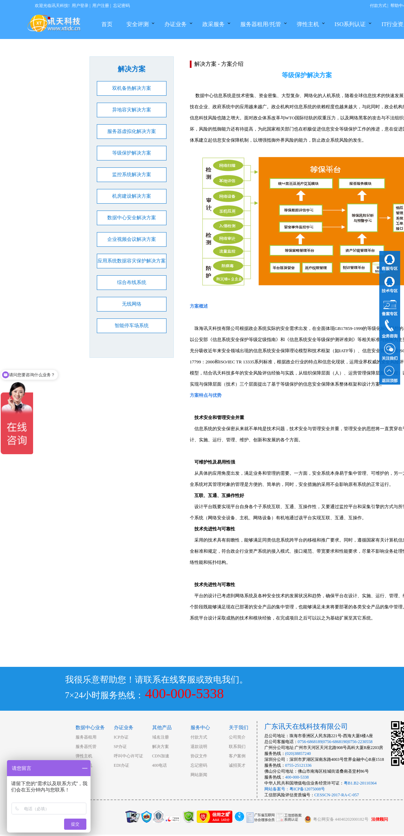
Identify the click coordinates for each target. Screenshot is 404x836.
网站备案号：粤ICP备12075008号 (294, 789)
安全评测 (137, 24)
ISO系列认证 (350, 24)
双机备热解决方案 (131, 88)
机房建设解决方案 (131, 196)
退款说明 (199, 746)
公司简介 (237, 737)
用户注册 (100, 5)
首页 (106, 24)
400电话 (159, 765)
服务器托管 (86, 746)
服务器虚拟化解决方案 (131, 131)
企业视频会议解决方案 (131, 239)
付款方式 (378, 5)
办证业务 (175, 24)
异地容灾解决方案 (131, 109)
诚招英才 (237, 765)
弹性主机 (308, 24)
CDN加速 (160, 756)
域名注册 (160, 737)
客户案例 (237, 756)
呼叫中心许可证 (128, 756)
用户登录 (80, 5)
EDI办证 (121, 765)
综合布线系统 (131, 282)
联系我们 (237, 746)
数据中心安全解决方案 (131, 217)
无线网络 (131, 304)
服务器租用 (86, 737)
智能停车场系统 (132, 325)
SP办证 (120, 746)
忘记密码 (121, 5)
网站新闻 (199, 774)
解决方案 (160, 746)
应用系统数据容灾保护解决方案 (132, 260)
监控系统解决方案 (131, 174)
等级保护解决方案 (131, 153)
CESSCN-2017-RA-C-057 (336, 794)
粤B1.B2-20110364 (360, 783)
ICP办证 (121, 737)
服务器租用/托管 (260, 24)
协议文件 (199, 756)
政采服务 (213, 24)
